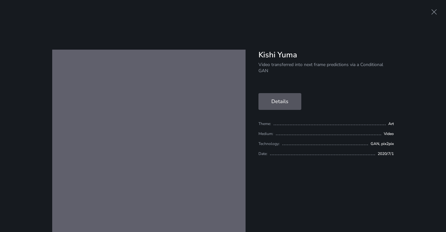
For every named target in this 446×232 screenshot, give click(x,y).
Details (279, 101)
